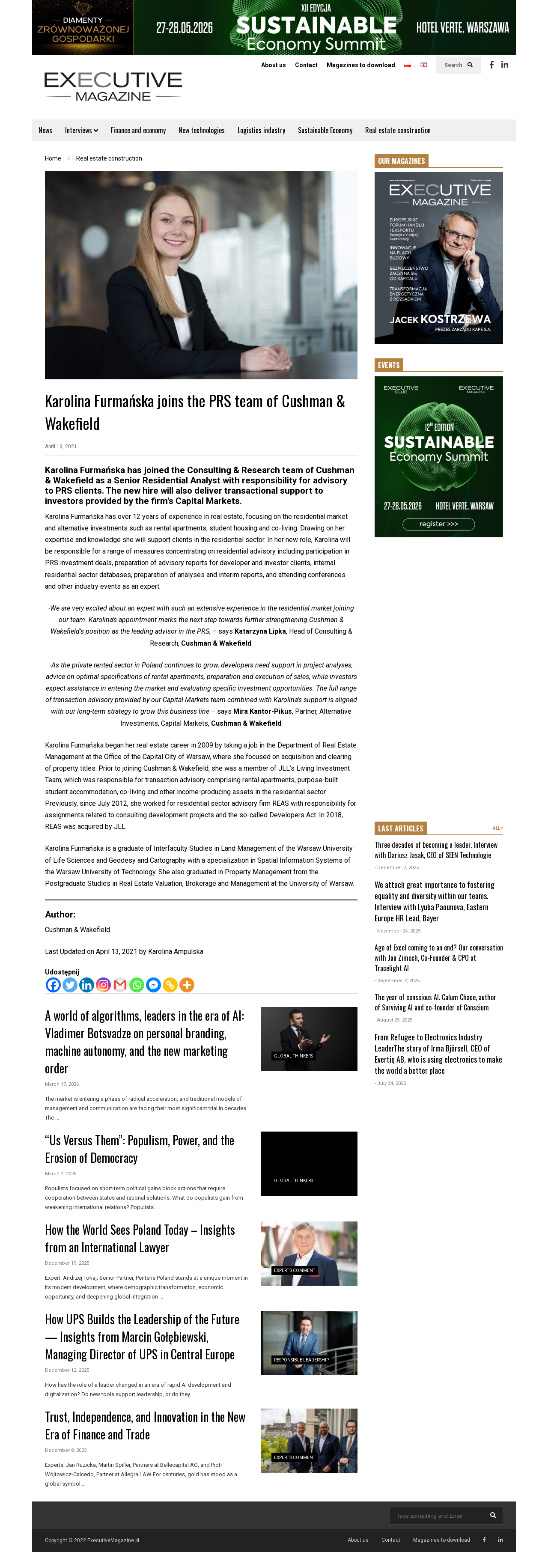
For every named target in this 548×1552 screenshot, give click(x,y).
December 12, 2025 (67, 1370)
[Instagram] (103, 984)
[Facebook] (53, 984)
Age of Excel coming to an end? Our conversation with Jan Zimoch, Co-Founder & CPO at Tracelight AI (439, 957)
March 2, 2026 (60, 1174)
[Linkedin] (86, 984)
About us (273, 65)
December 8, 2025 (65, 1450)
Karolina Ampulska (175, 951)
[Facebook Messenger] (153, 984)
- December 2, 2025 (397, 867)
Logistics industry (261, 130)
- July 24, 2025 (390, 1083)
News (45, 130)
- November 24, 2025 (397, 931)
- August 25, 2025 (393, 1020)
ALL (498, 828)
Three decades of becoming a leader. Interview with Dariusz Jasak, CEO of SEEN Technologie (436, 850)
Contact (306, 65)
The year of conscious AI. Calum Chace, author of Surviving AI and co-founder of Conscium (435, 1002)
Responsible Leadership (301, 1360)
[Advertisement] (439, 680)
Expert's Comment (294, 1270)
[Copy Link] (170, 984)
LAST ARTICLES (400, 828)
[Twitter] (70, 984)
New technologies (202, 130)
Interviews (81, 130)
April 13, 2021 (61, 447)
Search (458, 65)
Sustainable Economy (325, 130)
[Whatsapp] (136, 984)
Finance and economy (138, 130)
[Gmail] (120, 984)
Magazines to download (361, 65)
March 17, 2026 (62, 1084)
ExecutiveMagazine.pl (113, 1540)
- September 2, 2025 (397, 980)
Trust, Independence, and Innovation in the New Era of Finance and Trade (145, 1425)
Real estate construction (398, 130)
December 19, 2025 (67, 1263)
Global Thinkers (293, 1056)
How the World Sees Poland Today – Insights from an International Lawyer (140, 1238)
